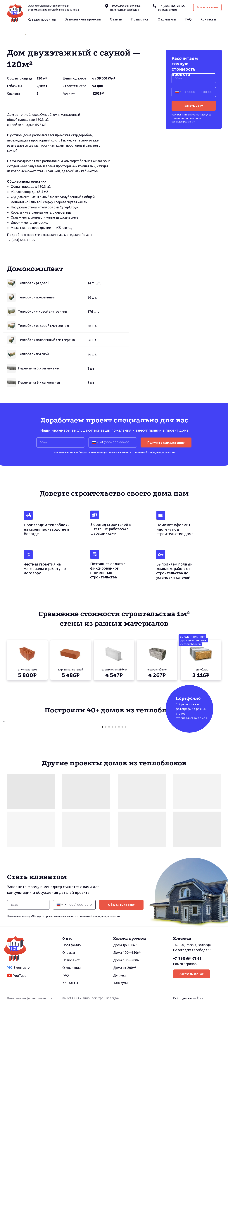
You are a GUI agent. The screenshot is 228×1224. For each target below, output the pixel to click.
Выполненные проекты (83, 19)
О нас (67, 1152)
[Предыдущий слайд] (25, 82)
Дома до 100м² (125, 1159)
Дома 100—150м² (127, 1166)
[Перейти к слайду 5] (115, 940)
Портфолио (71, 1159)
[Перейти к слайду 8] (125, 940)
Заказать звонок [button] (207, 7)
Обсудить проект (121, 1118)
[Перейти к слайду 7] (122, 940)
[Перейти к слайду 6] (119, 940)
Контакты (208, 19)
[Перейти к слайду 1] (102, 940)
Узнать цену (193, 201)
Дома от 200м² (124, 1181)
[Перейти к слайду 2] (105, 940)
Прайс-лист (139, 19)
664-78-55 (27, 335)
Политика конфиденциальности (29, 1212)
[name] (194, 174)
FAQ (188, 19)
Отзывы (116, 19)
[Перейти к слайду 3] (109, 940)
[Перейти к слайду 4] (112, 940)
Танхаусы (120, 1196)
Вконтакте (21, 1181)
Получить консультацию (166, 538)
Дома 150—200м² (127, 1174)
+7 (9, 335)
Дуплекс (119, 1189)
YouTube (19, 1189)
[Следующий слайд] (202, 82)
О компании (167, 19)
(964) (15, 335)
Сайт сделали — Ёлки (188, 1212)
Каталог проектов (42, 19)
